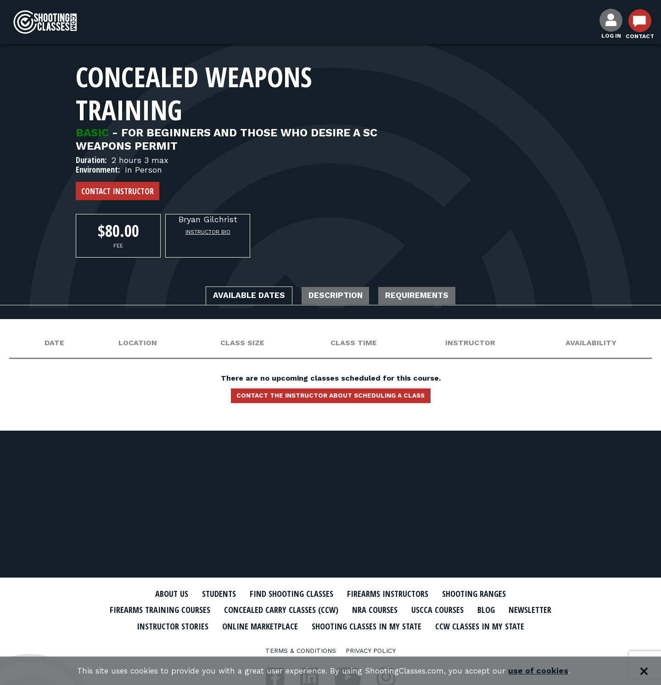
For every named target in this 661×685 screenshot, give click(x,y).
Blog (532, 609)
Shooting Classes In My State (458, 625)
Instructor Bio (207, 232)
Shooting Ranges (489, 593)
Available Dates (236, 296)
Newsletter (165, 625)
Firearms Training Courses (175, 609)
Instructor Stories (244, 625)
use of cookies (551, 671)
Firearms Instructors (393, 593)
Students (206, 593)
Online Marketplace (341, 625)
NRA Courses (411, 609)
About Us (155, 593)
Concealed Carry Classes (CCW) (308, 609)
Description (336, 296)
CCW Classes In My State (331, 641)
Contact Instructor (117, 191)
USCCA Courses (479, 609)
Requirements (430, 296)
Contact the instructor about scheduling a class (330, 398)
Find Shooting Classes (287, 593)
